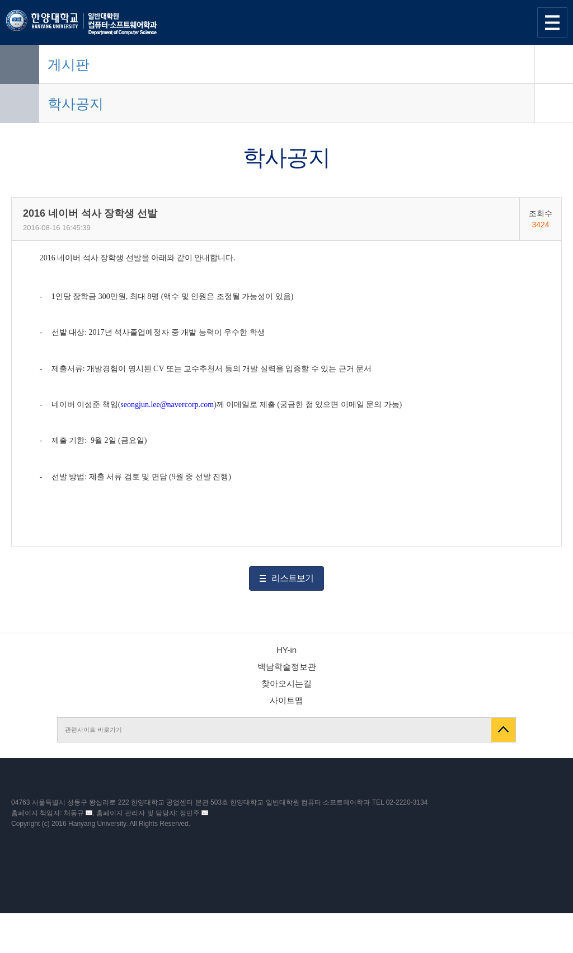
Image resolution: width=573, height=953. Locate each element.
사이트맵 (286, 700)
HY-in (286, 650)
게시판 (69, 64)
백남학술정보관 (286, 666)
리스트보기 (292, 578)
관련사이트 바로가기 (93, 729)
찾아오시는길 (286, 683)
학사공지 (76, 103)
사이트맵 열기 (552, 22)
